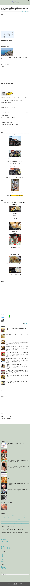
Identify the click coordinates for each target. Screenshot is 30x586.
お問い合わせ (10, 583)
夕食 (4, 37)
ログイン (2, 566)
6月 (2, 555)
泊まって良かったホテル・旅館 (5, 547)
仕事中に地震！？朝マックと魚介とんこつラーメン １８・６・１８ (17, 334)
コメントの (3, 568)
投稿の (3, 567)
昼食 (4, 36)
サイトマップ (20, 583)
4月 (2, 557)
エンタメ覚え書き (4, 539)
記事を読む (7, 344)
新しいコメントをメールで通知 (6, 416)
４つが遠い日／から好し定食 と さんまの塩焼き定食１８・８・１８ (17, 370)
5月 (2, 556)
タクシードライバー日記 (5, 33)
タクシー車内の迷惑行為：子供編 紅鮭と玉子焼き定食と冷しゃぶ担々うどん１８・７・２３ (15, 390)
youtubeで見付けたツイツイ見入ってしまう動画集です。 (9, 510)
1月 (2, 559)
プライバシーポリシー (15, 583)
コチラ (17, 263)
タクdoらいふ (14, 1)
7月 (2, 554)
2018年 (2, 561)
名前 (2, 407)
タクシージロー (26, 323)
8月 (2, 553)
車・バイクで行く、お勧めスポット (6, 548)
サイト (2, 413)
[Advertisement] (15, 24)
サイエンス (3, 540)
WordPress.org (3, 569)
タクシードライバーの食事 (24, 11)
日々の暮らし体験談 (4, 546)
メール (2, 410)
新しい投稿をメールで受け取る (6, 418)
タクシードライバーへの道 (5, 542)
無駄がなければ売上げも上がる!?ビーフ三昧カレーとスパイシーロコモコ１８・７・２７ (14, 393)
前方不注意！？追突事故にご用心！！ (8, 34)
